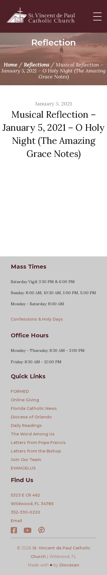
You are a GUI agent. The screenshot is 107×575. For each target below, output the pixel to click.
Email (16, 520)
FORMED (20, 391)
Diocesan (69, 565)
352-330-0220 (25, 512)
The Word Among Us (33, 434)
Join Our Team (26, 459)
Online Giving (25, 399)
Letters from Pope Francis (38, 442)
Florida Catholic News (34, 408)
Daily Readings (26, 425)
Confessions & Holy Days (37, 319)
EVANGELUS (23, 468)
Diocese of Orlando (31, 417)
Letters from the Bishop (36, 451)
